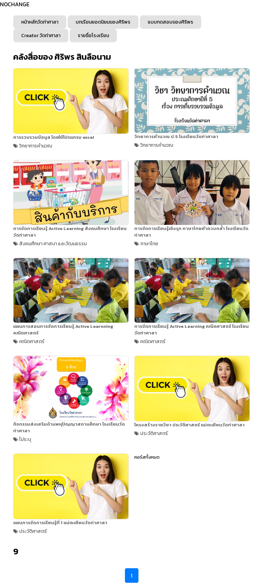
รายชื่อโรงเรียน (93, 35)
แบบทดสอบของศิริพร (170, 22)
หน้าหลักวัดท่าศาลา (39, 22)
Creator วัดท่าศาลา (40, 35)
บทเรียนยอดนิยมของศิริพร (103, 22)
